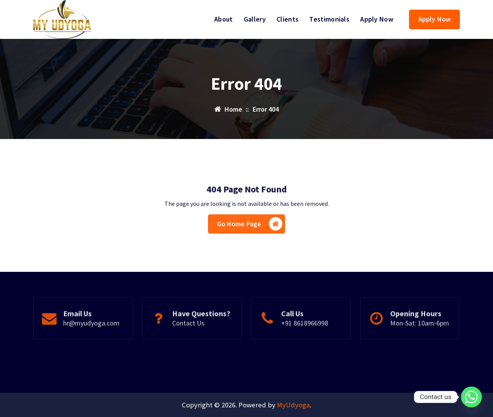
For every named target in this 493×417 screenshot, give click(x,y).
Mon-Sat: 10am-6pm (419, 339)
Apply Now (376, 19)
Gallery (255, 19)
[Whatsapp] (471, 397)
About (223, 19)
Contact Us (188, 339)
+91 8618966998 (304, 339)
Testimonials (329, 19)
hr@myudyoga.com (91, 339)
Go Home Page (250, 236)
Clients (287, 19)
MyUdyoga (293, 404)
